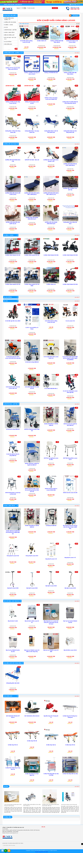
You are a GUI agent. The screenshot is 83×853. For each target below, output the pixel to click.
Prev (16, 23)
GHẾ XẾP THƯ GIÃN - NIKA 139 (32, 159)
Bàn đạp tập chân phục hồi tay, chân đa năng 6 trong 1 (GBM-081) (70, 527)
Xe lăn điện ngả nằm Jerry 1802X (12, 320)
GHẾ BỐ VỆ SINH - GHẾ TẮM (10, 29)
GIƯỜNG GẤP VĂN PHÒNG (10, 22)
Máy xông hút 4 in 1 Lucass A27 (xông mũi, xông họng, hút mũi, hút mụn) (51, 622)
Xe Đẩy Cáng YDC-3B (32, 740)
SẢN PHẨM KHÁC (8, 44)
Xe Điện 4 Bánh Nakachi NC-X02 (12, 255)
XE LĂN (6, 27)
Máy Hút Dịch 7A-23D (26, 40)
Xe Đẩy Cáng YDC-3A (13, 744)
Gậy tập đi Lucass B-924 (51, 585)
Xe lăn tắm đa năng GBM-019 (32, 362)
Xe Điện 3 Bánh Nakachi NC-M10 (70, 284)
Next (15, 23)
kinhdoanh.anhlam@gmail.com (11, 832)
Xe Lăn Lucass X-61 (70, 320)
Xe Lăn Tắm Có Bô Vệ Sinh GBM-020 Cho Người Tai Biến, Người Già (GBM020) (70, 358)
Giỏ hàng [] (73, 15)
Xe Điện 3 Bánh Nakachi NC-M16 (70, 255)
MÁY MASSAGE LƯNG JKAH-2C (31, 715)
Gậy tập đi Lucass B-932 (32, 588)
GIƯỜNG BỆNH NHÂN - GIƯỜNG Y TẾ (9, 19)
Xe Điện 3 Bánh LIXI (56, 40)
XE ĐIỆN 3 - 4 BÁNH (8, 24)
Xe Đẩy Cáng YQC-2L (51, 744)
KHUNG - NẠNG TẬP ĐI (9, 32)
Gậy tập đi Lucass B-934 (70, 588)
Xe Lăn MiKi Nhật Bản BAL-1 (51, 388)
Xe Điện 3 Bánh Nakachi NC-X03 (12, 284)
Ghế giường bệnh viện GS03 (12, 683)
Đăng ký (78, 4)
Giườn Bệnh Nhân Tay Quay (9, 845)
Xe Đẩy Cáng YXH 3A (70, 744)
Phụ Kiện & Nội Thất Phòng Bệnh (13, 663)
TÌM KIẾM (55, 8)
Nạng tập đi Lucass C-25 (51, 558)
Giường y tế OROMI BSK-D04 (51, 72)
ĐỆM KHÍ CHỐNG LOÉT (9, 34)
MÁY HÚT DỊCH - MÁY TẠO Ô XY (10, 38)
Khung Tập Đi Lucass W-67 (32, 555)
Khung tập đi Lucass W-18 (13, 555)
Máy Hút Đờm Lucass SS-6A (70, 650)
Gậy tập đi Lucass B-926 (12, 588)
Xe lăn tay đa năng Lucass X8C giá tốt (69, 804)
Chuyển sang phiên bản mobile (41, 851)
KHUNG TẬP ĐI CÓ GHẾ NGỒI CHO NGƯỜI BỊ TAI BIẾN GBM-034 (13, 532)
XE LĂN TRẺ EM (7, 41)
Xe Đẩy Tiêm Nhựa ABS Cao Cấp (70, 773)
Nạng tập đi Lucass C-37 (70, 557)
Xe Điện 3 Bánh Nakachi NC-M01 (51, 255)
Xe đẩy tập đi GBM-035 (51, 525)
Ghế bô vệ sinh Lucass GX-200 (70, 492)
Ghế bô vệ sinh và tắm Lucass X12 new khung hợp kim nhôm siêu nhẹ (32, 490)
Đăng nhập (73, 4)
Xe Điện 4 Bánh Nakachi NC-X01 (32, 255)
